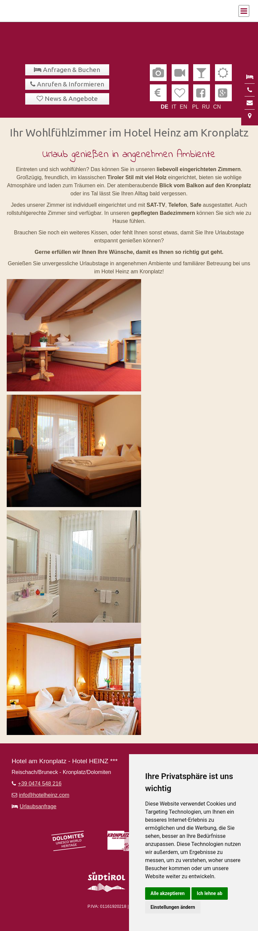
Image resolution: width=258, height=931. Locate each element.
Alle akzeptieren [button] (167, 893)
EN (183, 107)
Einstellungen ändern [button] (172, 907)
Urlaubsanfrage (38, 806)
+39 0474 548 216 (39, 783)
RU (206, 107)
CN (217, 107)
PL (195, 107)
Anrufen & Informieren (70, 84)
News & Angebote (71, 98)
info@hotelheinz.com (44, 795)
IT (174, 107)
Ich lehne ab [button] (209, 893)
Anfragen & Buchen (71, 69)
